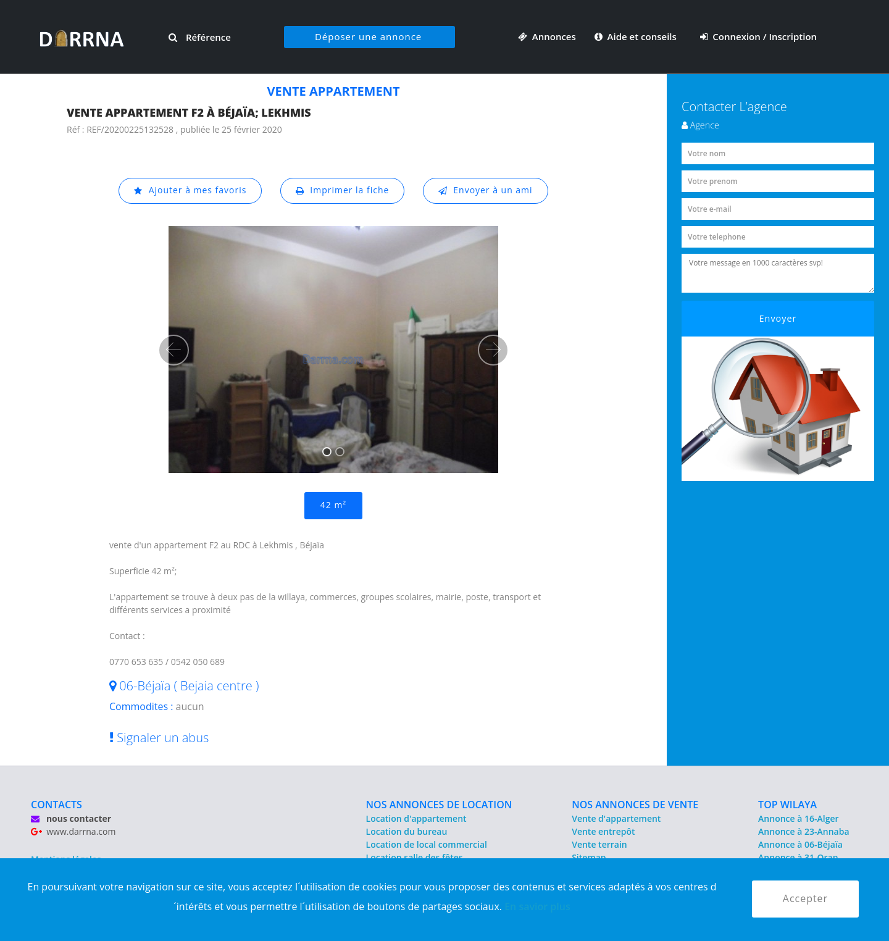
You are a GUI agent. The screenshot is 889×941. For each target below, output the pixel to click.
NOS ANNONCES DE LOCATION (439, 804)
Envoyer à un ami (485, 190)
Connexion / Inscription (758, 36)
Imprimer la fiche (343, 190)
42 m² (333, 505)
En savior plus (537, 906)
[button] (173, 350)
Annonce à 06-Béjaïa (800, 844)
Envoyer (778, 318)
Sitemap (589, 857)
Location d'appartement (416, 818)
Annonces (547, 36)
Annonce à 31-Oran (798, 857)
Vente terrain (599, 844)
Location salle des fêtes (414, 857)
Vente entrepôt (603, 831)
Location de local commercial (426, 844)
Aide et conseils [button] (637, 36)
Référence (200, 37)
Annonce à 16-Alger (798, 818)
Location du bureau (407, 831)
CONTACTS (56, 804)
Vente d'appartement (616, 818)
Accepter (805, 899)
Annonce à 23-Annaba (803, 831)
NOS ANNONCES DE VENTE (635, 804)
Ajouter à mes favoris (190, 190)
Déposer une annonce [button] (368, 36)
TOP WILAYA (787, 804)
